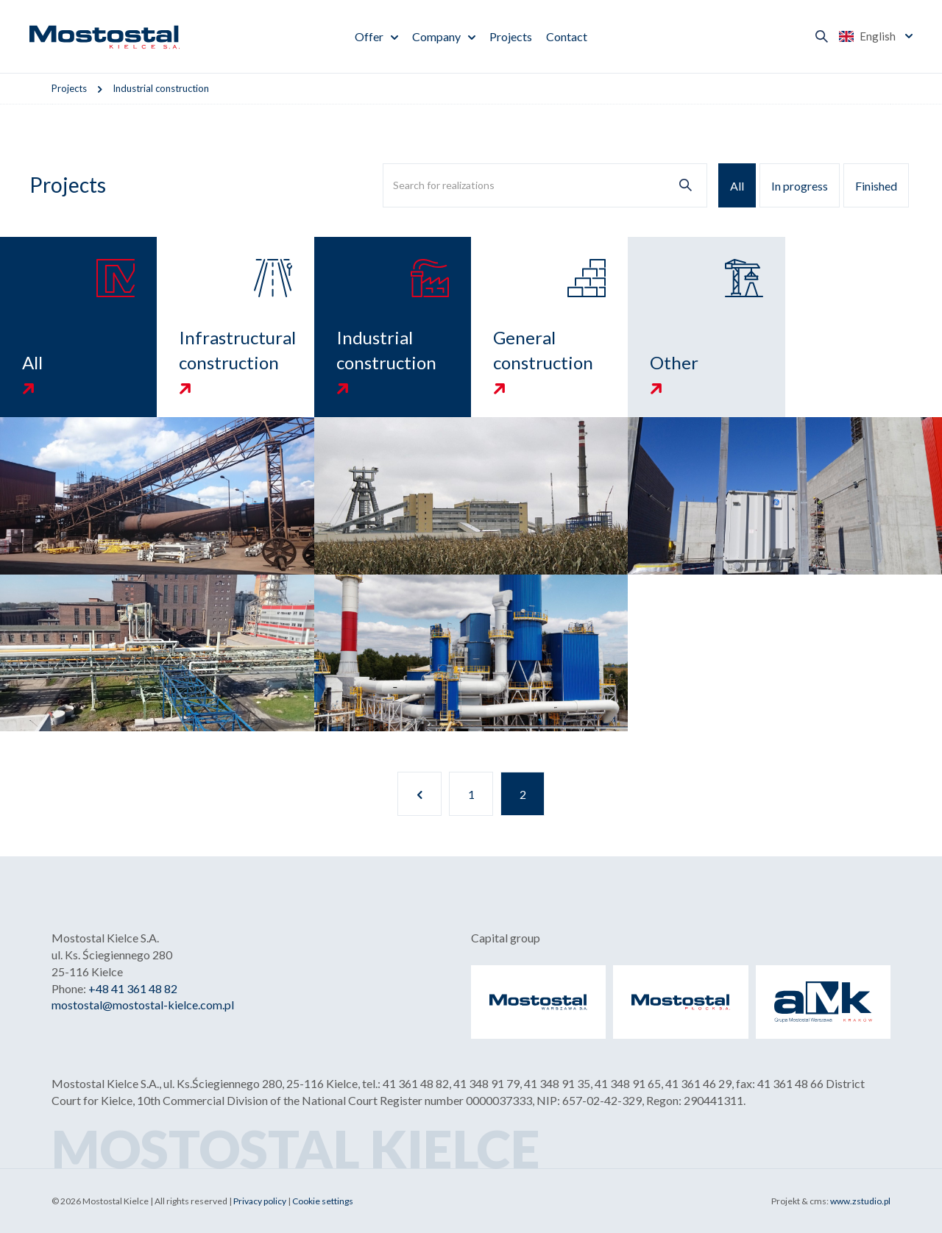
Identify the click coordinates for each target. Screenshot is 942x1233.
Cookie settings (322, 1201)
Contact (566, 36)
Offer (369, 36)
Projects (510, 36)
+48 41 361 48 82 (132, 988)
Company (436, 36)
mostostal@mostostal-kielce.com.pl (143, 1005)
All (737, 186)
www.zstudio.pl (860, 1201)
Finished (876, 186)
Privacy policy (259, 1201)
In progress (799, 186)
